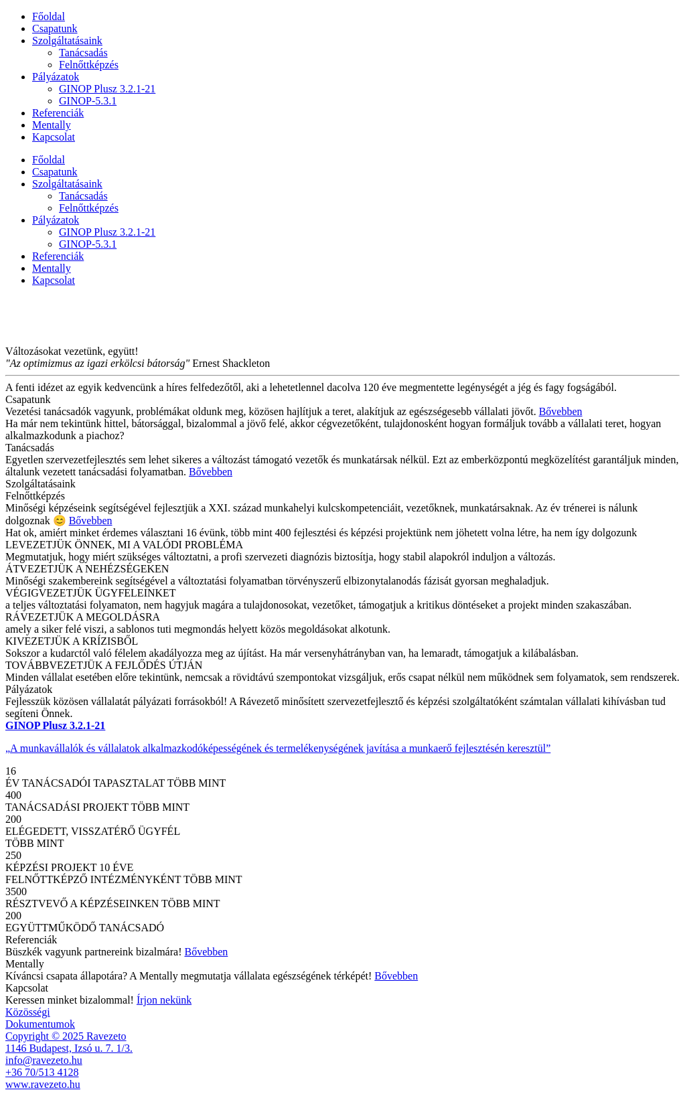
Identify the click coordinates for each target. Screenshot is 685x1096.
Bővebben (561, 411)
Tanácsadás (83, 52)
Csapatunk (55, 28)
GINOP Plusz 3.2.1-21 (107, 88)
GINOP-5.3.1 (88, 100)
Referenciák (58, 113)
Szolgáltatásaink (67, 40)
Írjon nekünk (164, 1000)
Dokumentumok (40, 1024)
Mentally (51, 125)
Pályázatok (55, 76)
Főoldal (48, 16)
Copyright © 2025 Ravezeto (66, 1036)
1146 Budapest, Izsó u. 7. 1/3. (69, 1048)
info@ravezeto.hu (43, 1060)
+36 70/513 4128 (41, 1072)
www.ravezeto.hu (42, 1084)
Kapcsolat (53, 137)
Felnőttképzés (89, 64)
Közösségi (27, 1012)
